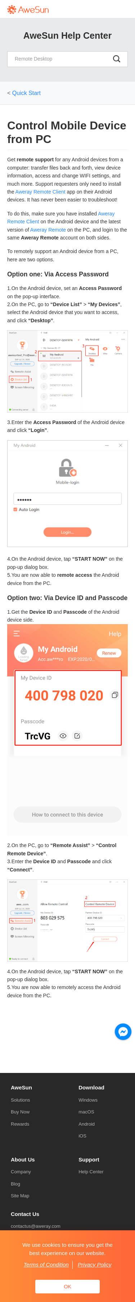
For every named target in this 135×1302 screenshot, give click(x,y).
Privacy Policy (94, 1264)
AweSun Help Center (67, 35)
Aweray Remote (48, 230)
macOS (86, 1112)
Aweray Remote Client (40, 192)
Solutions (20, 1100)
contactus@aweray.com (35, 1226)
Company (21, 1171)
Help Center (90, 1171)
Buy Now (20, 1112)
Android (86, 1124)
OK (67, 1286)
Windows (88, 1100)
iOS (82, 1136)
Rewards (20, 1124)
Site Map (20, 1195)
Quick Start (26, 93)
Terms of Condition (46, 1264)
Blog (15, 1184)
